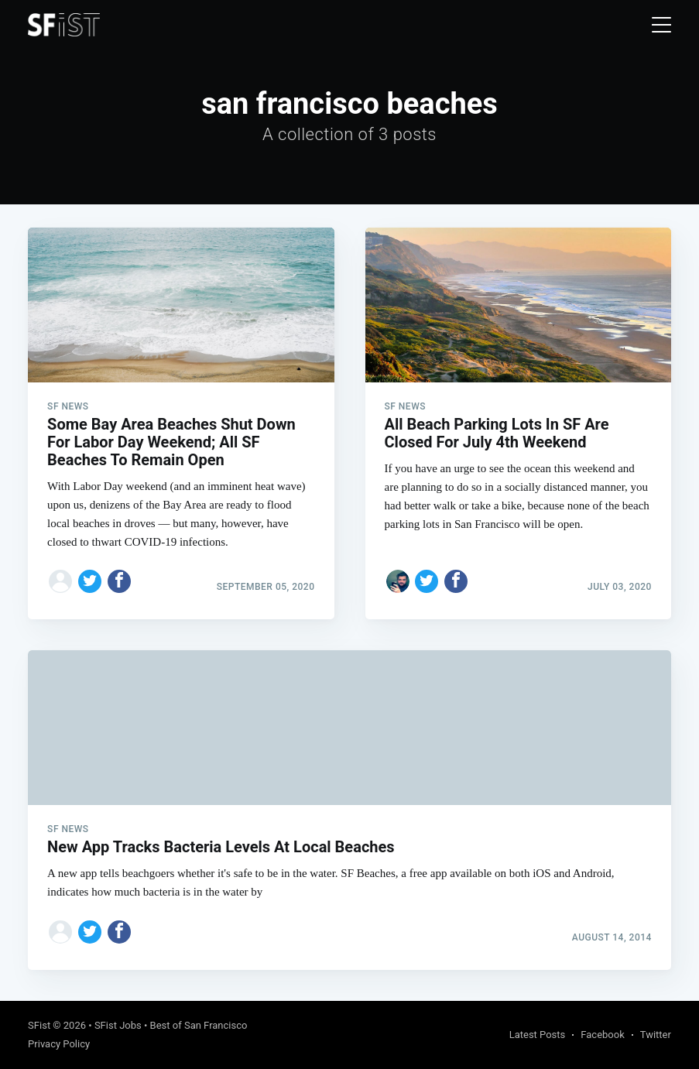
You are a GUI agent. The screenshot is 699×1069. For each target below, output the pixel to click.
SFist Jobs (118, 1025)
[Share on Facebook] (119, 581)
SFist (39, 1025)
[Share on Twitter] (90, 581)
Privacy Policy (59, 1044)
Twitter (655, 1034)
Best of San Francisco (199, 1025)
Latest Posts (537, 1034)
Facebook (602, 1034)
